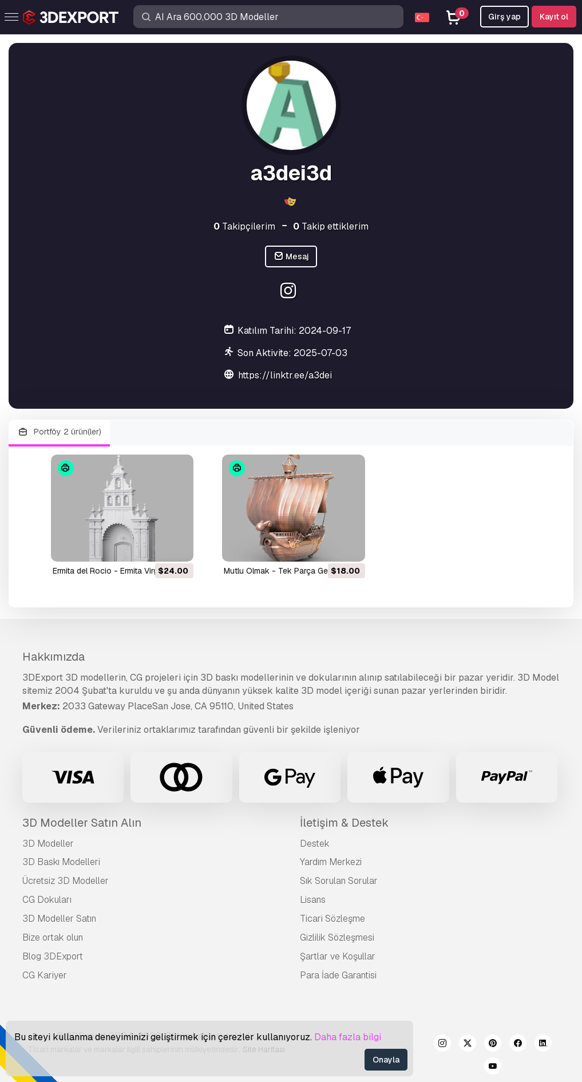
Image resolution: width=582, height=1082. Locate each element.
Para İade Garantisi (338, 975)
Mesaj (291, 256)
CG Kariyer (44, 975)
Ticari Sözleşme (332, 919)
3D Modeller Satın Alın (81, 822)
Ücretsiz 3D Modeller (65, 881)
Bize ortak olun (52, 937)
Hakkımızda (53, 656)
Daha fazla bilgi (347, 1037)
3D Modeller (48, 844)
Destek (315, 844)
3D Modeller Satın (59, 919)
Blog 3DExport (52, 956)
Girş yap (504, 16)
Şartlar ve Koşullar (337, 956)
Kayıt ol (554, 16)
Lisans (313, 900)
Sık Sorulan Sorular (339, 881)
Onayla (386, 1060)
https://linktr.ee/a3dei (285, 375)
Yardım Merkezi (331, 862)
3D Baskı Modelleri (61, 862)
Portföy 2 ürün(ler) (59, 432)
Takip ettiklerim (331, 226)
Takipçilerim (244, 226)
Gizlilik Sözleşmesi (337, 937)
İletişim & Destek (344, 822)
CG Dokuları (47, 900)
